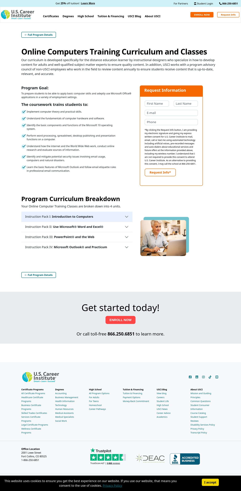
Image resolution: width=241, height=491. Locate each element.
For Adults (94, 396)
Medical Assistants (64, 412)
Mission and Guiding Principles (201, 394)
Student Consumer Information (200, 406)
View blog (162, 392)
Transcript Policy (199, 431)
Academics (162, 416)
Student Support (199, 416)
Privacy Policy (197, 428)
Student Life (163, 400)
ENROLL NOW (120, 320)
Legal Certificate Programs (34, 424)
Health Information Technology (65, 402)
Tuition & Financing (132, 392)
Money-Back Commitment (136, 400)
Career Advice (164, 412)
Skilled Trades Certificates (34, 412)
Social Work (61, 420)
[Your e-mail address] (171, 113)
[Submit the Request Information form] (160, 172)
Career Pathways (97, 408)
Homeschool (95, 404)
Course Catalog (198, 412)
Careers (160, 396)
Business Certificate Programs (31, 406)
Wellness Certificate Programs (31, 430)
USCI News (162, 408)
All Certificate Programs (33, 392)
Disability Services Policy (203, 424)
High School (163, 404)
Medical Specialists (64, 416)
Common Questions (201, 400)
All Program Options (99, 392)
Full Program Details (39, 34)
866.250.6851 (121, 333)
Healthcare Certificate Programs (32, 398)
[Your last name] (186, 104)
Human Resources (64, 408)
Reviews (195, 420)
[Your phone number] (171, 122)
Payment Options (131, 396)
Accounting (61, 392)
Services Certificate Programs (30, 418)
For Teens (94, 400)
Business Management (66, 396)
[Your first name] (157, 104)
